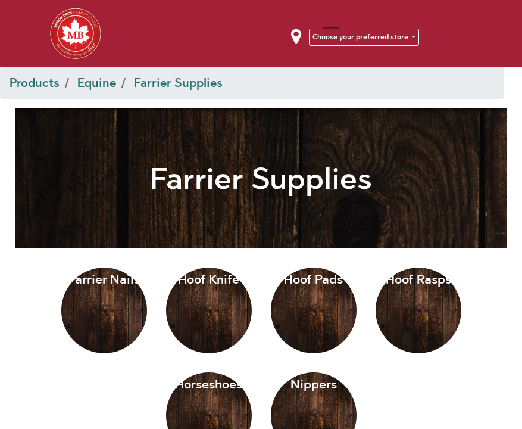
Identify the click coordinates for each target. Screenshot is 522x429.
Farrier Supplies (178, 83)
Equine (96, 83)
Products (35, 83)
